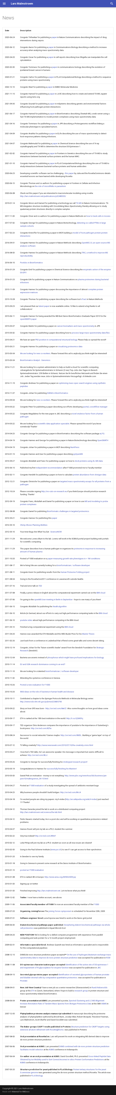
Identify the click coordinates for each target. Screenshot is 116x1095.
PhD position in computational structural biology (56, 340)
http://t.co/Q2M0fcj (74, 718)
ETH (33, 991)
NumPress (74, 447)
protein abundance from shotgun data (89, 475)
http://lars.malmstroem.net (48, 891)
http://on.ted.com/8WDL (71, 735)
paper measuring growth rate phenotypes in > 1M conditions (74, 558)
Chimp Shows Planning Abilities (33, 525)
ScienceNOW (56, 532)
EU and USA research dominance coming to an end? (42, 664)
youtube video (26, 620)
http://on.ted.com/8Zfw (41, 728)
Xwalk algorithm (60, 606)
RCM (108, 958)
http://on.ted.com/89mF (45, 836)
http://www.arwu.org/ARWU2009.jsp (60, 877)
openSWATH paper (28, 319)
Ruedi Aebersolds (99, 987)
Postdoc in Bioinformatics (31, 262)
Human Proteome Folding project (75, 572)
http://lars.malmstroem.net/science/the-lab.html (41, 812)
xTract (83, 299)
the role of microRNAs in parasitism (50, 186)
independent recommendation (49, 468)
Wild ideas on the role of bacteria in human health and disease (47, 692)
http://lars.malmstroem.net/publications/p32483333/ (43, 196)
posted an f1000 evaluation (32, 870)
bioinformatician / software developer (73, 565)
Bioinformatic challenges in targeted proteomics (68, 511)
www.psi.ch (56, 849)
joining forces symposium (59, 911)
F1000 (96, 904)
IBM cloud (101, 593)
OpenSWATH (102, 440)
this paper (69, 173)
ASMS (103, 1004)
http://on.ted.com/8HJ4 (70, 792)
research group (81, 991)
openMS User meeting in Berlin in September (53, 599)
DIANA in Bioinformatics (57, 393)
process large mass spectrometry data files (91, 333)
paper (54, 37)
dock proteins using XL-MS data (89, 461)
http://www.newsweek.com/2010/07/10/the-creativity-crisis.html (65, 745)
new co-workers (43, 400)
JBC (99, 968)
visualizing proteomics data (70, 346)
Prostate (23, 981)
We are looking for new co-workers (35, 353)
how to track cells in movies (98, 216)
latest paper (44, 306)
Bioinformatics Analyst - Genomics (35, 360)
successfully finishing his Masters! (62, 769)
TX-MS (79, 203)
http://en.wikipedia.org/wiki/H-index (81, 799)
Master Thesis (88, 634)
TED (40, 586)
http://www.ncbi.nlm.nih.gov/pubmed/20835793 (41, 702)
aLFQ (102, 433)
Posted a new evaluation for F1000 (35, 685)
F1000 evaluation (36, 785)
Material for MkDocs (20, 1091)
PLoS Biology (37, 1076)
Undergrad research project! (75, 762)
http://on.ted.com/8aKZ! (55, 708)
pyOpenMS (78, 454)
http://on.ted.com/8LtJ (37, 755)
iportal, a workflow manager (95, 407)
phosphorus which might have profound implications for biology (75, 657)
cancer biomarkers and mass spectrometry (75, 326)
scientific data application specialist (53, 423)
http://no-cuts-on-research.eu (54, 491)
